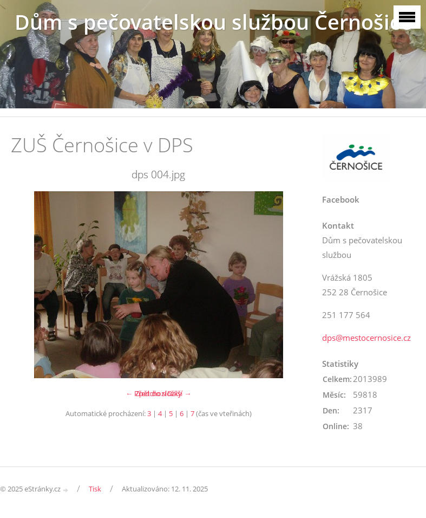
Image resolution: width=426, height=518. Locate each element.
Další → (179, 393)
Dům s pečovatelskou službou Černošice (213, 22)
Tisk (95, 489)
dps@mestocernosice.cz (366, 337)
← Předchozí (146, 393)
